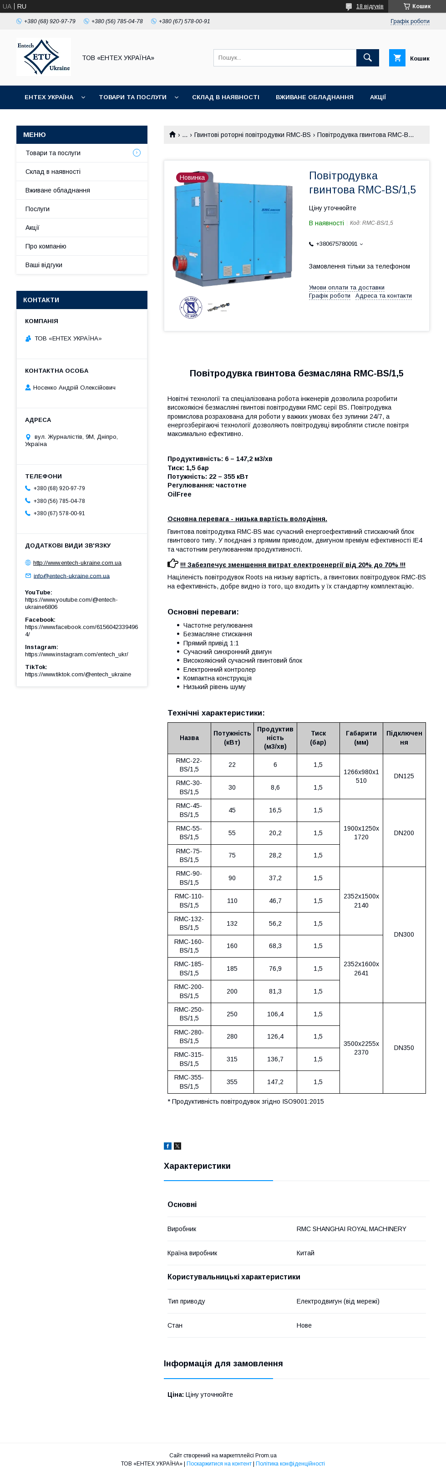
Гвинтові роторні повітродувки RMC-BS (252, 134)
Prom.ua (266, 1455)
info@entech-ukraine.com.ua (72, 575)
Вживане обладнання (315, 97)
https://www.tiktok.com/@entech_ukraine (78, 674)
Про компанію (45, 246)
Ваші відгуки (43, 265)
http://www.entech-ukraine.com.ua (77, 562)
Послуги (37, 209)
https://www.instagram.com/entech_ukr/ (76, 654)
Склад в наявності (225, 97)
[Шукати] (367, 57)
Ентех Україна (49, 97)
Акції (378, 97)
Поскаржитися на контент (219, 1464)
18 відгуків (370, 6)
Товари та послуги (133, 97)
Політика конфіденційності (290, 1464)
